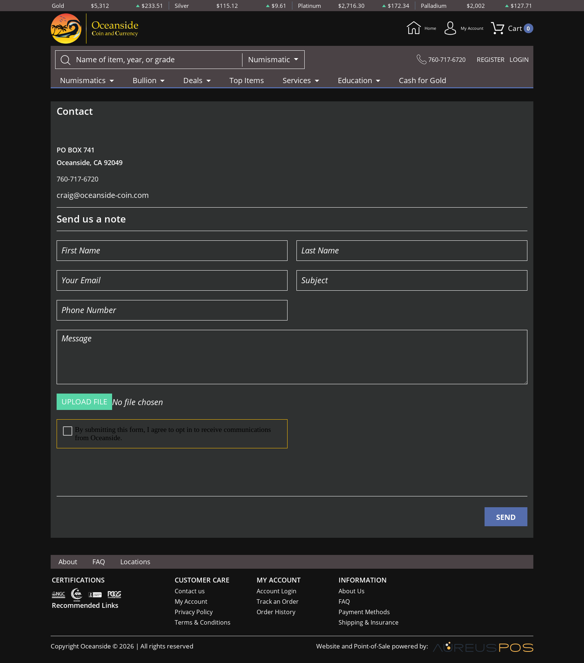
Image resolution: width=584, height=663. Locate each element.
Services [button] (297, 84)
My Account (453, 30)
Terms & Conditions (203, 623)
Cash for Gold (422, 84)
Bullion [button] (144, 84)
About (70, 561)
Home (397, 30)
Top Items (246, 84)
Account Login (277, 591)
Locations (149, 561)
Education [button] (355, 84)
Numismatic (270, 63)
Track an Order (278, 601)
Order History (277, 612)
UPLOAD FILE (84, 405)
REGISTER (486, 63)
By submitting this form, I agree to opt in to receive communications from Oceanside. (167, 437)
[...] (148, 63)
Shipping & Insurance (369, 623)
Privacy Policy (194, 612)
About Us (352, 591)
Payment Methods (365, 612)
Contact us (190, 591)
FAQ (106, 561)
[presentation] (113, 475)
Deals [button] (193, 84)
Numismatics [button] (83, 84)
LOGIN (518, 63)
